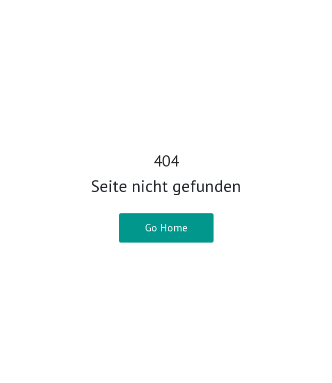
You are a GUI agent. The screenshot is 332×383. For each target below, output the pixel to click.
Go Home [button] (166, 228)
